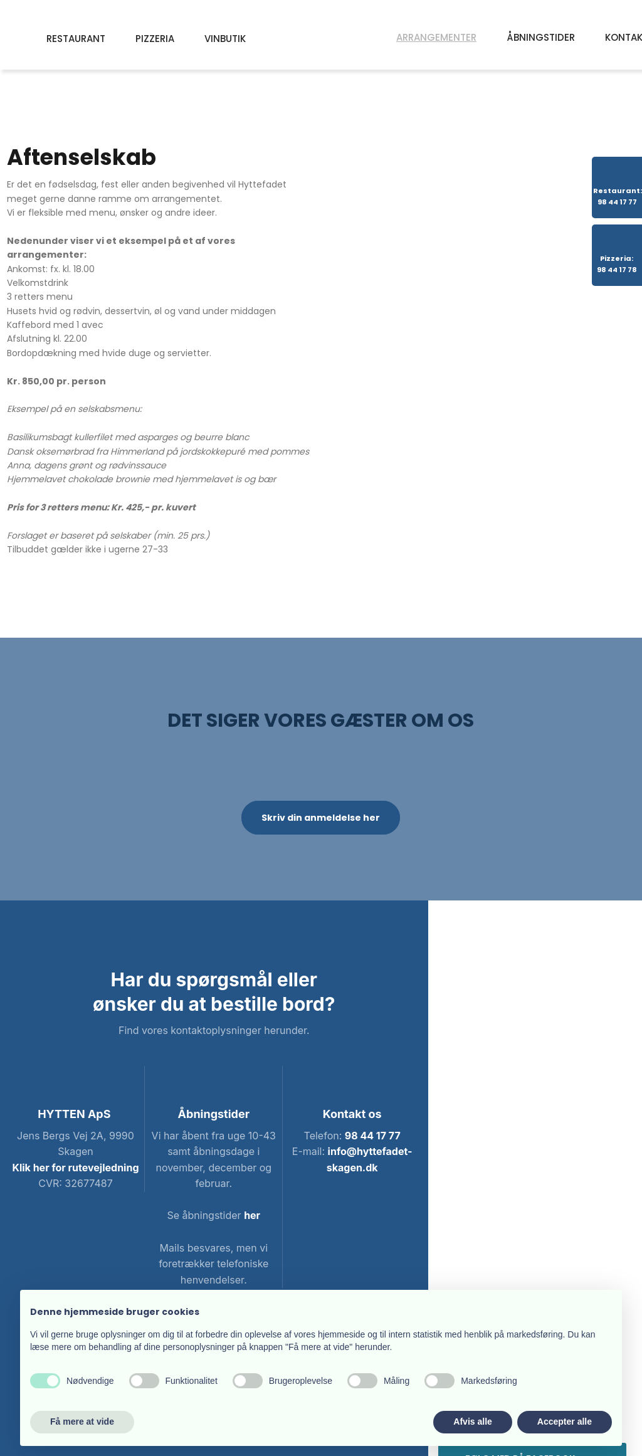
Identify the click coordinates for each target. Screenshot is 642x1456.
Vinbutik (225, 38)
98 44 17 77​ (373, 1135)
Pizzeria (154, 38)
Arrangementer (436, 37)
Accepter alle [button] (564, 1421)
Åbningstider (541, 37)
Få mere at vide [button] (82, 1421)
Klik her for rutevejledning (75, 1167)
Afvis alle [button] (472, 1421)
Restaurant (75, 38)
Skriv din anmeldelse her (320, 817)
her (252, 1215)
